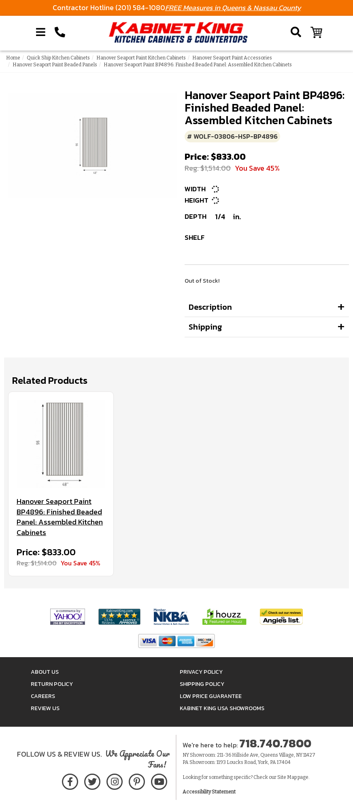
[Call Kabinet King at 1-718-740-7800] (60, 32)
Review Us (45, 708)
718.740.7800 (275, 743)
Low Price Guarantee (211, 696)
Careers (43, 696)
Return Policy (52, 684)
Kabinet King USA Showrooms (222, 708)
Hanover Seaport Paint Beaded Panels (55, 65)
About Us (45, 672)
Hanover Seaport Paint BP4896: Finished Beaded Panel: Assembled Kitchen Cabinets (60, 517)
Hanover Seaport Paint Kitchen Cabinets (141, 58)
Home (13, 58)
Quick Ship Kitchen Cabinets (58, 58)
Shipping (205, 327)
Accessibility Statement (209, 792)
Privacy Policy (201, 672)
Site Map (287, 777)
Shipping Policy (202, 684)
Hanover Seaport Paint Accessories (232, 58)
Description (210, 307)
